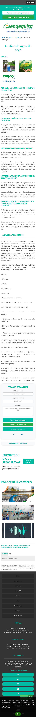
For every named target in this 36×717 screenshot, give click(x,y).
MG (10, 553)
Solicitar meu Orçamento (18, 420)
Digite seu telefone (18, 398)
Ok (18, 714)
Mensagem (18, 405)
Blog (18, 601)
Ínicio (17, 576)
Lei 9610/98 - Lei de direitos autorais (9, 569)
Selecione (5, 553)
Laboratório (18, 591)
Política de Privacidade (18, 670)
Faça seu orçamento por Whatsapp (18, 17)
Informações (18, 606)
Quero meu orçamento (28, 461)
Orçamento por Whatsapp (18, 424)
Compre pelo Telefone (18, 429)
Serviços (18, 586)
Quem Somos (18, 581)
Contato (18, 611)
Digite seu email (18, 391)
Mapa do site (18, 616)
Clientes (18, 596)
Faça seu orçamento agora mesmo (18, 13)
